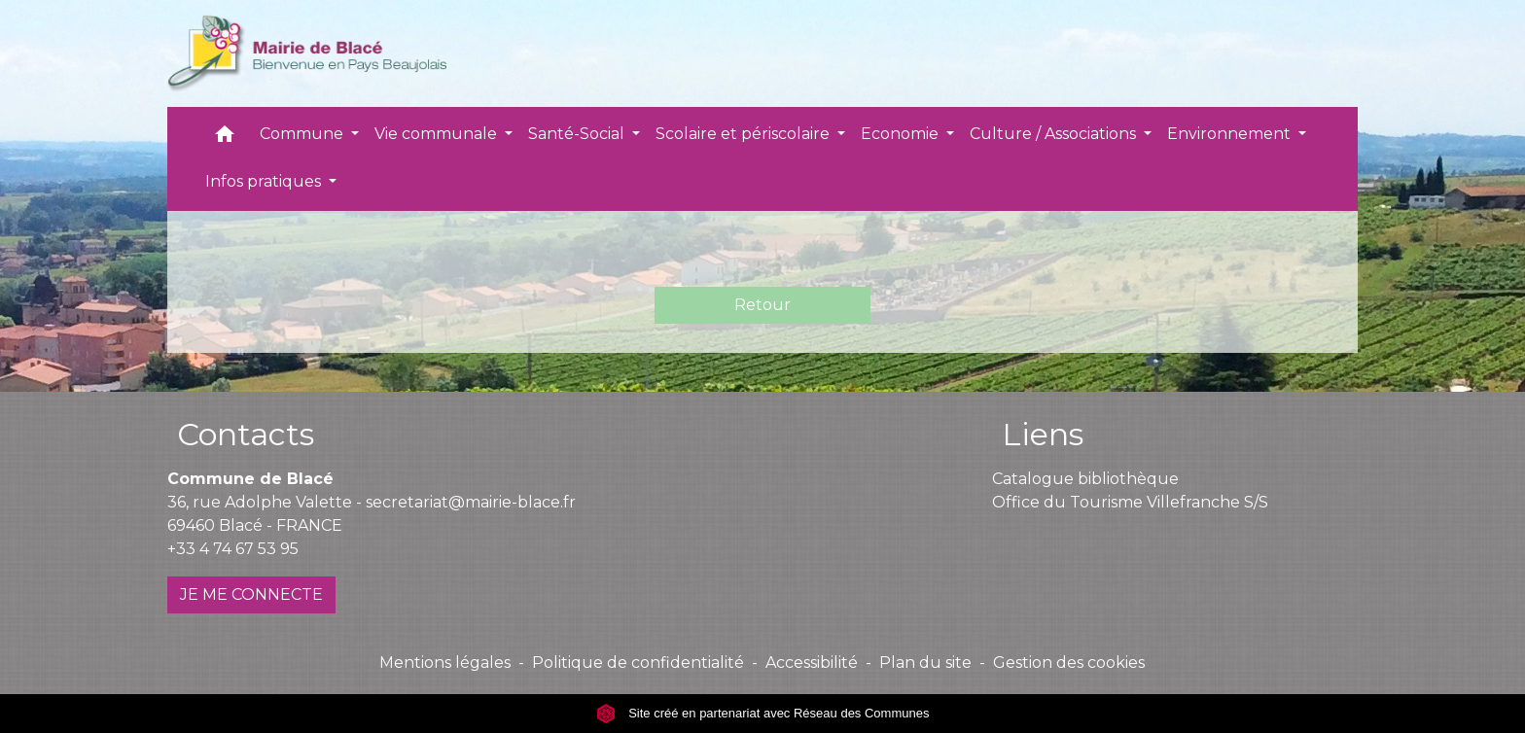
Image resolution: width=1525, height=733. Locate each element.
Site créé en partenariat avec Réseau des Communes (763, 713)
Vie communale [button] (437, 133)
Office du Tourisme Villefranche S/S (1130, 502)
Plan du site (925, 662)
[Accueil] (306, 53)
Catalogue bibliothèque (1085, 479)
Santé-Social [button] (578, 133)
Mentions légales (445, 662)
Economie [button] (901, 133)
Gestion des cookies (1069, 662)
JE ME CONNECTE (251, 594)
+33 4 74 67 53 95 (233, 549)
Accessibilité (811, 662)
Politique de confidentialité (638, 662)
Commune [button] (303, 133)
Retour (762, 305)
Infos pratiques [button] (265, 181)
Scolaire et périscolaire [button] (744, 133)
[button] (224, 138)
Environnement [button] (1230, 133)
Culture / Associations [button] (1055, 133)
